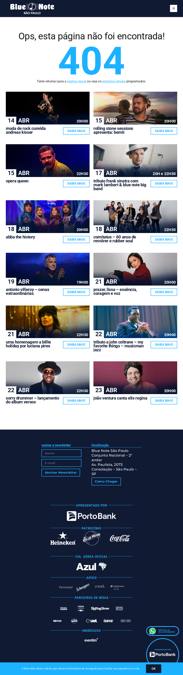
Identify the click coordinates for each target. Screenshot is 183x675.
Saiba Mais (76, 131)
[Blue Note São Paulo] (32, 4)
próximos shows (113, 81)
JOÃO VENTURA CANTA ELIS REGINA (120, 398)
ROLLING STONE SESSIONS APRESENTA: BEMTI (113, 130)
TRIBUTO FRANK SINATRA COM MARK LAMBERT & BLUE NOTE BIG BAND (119, 185)
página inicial (76, 81)
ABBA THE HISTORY (20, 237)
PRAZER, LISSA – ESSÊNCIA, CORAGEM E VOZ (115, 291)
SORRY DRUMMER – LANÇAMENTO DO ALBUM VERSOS (32, 400)
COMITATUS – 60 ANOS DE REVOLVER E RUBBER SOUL (114, 239)
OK (154, 669)
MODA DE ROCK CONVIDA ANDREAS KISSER (26, 130)
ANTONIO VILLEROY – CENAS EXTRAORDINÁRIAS (27, 291)
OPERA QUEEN (17, 181)
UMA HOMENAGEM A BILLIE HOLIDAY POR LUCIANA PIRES (28, 344)
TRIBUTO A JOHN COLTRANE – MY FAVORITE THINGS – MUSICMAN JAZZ (118, 346)
